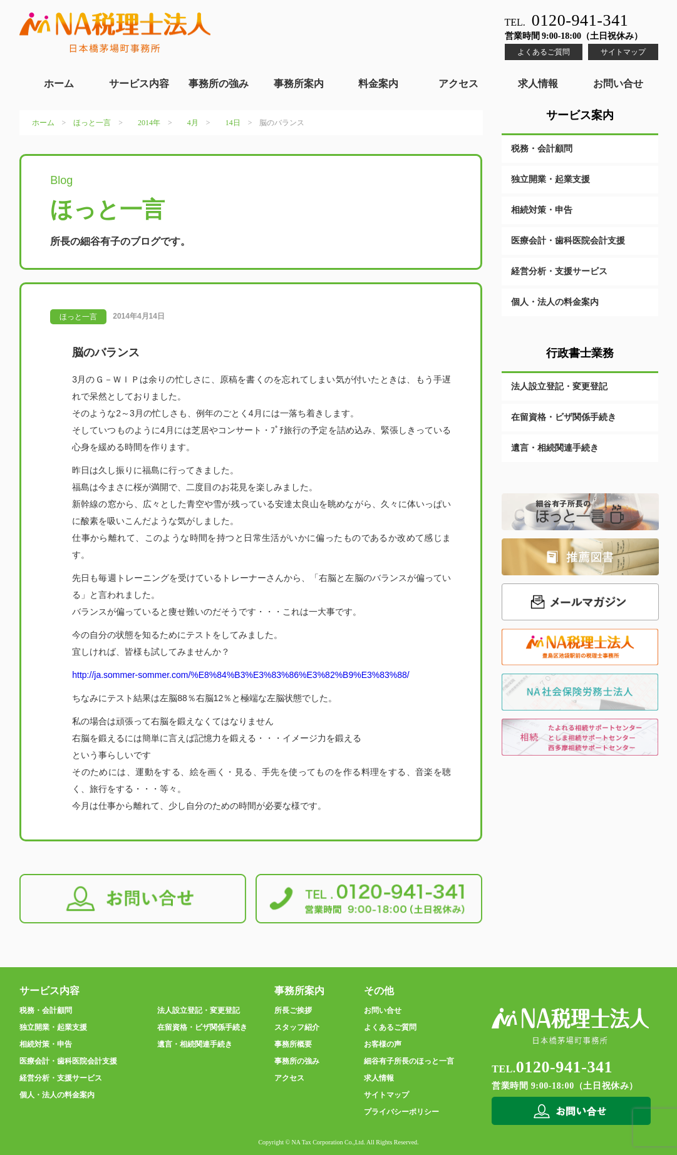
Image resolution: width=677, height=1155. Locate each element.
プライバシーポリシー (401, 1111)
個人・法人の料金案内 (555, 302)
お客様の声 (382, 1044)
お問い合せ (618, 83)
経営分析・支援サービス (559, 271)
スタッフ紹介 (296, 1027)
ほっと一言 (92, 122)
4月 (193, 122)
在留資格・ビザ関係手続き (563, 417)
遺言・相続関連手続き (555, 448)
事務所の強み (219, 83)
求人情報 (538, 83)
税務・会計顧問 (541, 148)
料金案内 (378, 83)
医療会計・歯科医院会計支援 (568, 240)
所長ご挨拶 (293, 1010)
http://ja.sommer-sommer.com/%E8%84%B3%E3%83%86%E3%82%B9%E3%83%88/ (241, 675)
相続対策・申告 (541, 210)
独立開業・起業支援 (550, 179)
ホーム (59, 83)
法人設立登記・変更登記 (559, 386)
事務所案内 (299, 83)
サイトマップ (623, 52)
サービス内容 (139, 83)
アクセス (458, 83)
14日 (232, 122)
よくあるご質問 (543, 52)
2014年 (149, 122)
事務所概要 (293, 1044)
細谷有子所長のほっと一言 (409, 1061)
